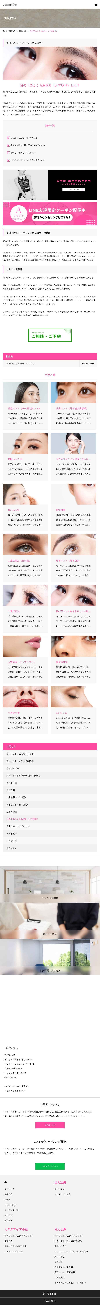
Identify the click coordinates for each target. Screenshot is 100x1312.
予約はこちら (50, 1125)
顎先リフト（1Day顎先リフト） (19, 1236)
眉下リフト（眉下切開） (18, 804)
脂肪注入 (8, 1241)
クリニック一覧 (11, 1210)
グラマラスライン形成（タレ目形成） (24, 775)
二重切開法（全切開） (17, 797)
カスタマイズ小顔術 (13, 1251)
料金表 (7, 1199)
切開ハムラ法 (13, 768)
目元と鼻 (60, 1229)
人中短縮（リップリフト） (19, 826)
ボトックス (59, 1189)
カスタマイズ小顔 (16, 1229)
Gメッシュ (11, 848)
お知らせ (8, 1215)
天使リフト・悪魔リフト (15, 1246)
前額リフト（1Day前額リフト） (21, 754)
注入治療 (60, 1182)
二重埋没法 (12, 812)
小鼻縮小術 (12, 841)
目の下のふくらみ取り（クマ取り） (23, 819)
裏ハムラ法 (12, 783)
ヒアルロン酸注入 (62, 1194)
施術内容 (8, 1194)
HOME (5, 1182)
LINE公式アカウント (50, 1166)
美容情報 (8, 1220)
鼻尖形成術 (12, 833)
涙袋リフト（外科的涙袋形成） (21, 761)
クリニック (9, 1189)
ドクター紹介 (10, 1205)
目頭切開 (11, 790)
